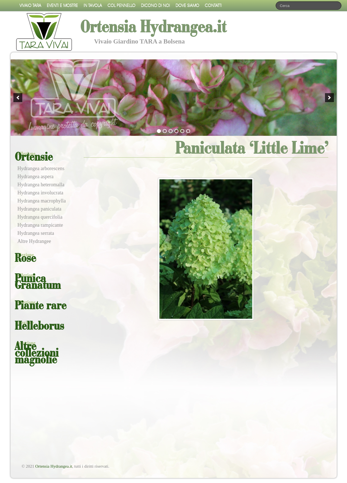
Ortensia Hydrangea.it (53, 466)
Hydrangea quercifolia (40, 217)
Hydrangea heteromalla (41, 184)
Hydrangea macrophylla (42, 201)
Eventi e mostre (62, 5)
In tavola (93, 5)
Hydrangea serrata (36, 233)
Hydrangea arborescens (41, 168)
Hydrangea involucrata (40, 192)
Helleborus (39, 326)
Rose (25, 259)
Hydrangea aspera (36, 176)
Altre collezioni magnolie (37, 353)
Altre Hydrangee (34, 241)
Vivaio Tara (30, 5)
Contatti (213, 5)
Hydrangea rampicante (40, 225)
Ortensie (34, 157)
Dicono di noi (155, 5)
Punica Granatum (38, 282)
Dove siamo (187, 5)
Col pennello (121, 5)
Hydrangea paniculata (39, 209)
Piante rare (40, 306)
